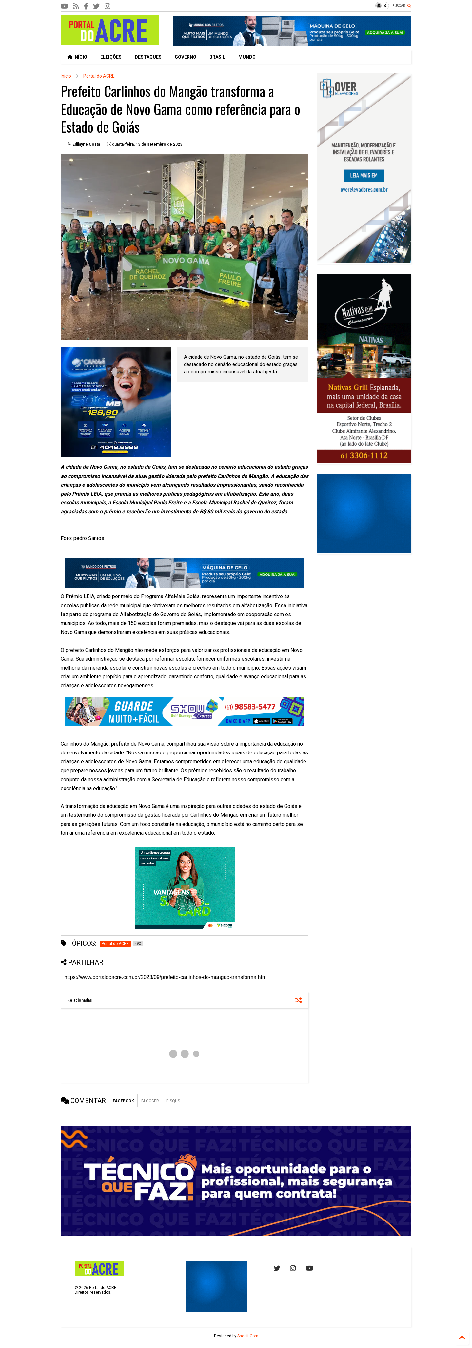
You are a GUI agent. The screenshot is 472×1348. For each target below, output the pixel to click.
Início (66, 76)
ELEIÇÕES (111, 57)
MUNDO (247, 57)
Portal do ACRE (99, 76)
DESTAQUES (148, 57)
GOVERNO (185, 57)
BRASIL (217, 57)
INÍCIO (77, 57)
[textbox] (184, 649)
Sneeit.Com (247, 1336)
